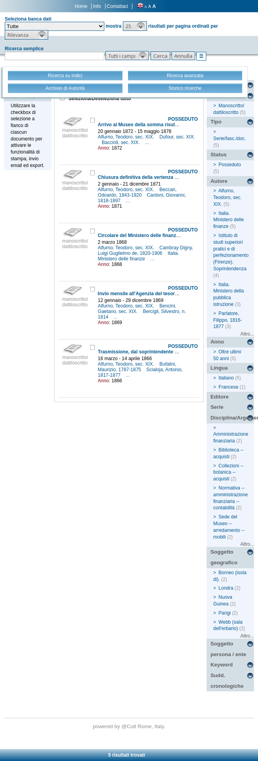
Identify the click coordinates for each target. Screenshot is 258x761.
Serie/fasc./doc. (229, 138)
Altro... (247, 334)
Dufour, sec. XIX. (177, 137)
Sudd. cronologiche (227, 680)
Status (219, 155)
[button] (135, 26)
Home (81, 6)
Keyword (222, 665)
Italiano (226, 378)
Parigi (224, 613)
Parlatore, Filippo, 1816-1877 (227, 320)
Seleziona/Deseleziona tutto (99, 98)
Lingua (219, 368)
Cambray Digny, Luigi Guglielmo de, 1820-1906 (145, 250)
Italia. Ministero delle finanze (138, 256)
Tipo (216, 122)
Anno (217, 342)
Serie (217, 407)
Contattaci (117, 6)
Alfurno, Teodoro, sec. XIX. (127, 137)
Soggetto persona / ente (228, 649)
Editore (220, 397)
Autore (219, 181)
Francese (228, 387)
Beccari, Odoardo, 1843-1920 (137, 192)
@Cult (129, 726)
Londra (225, 588)
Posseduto (229, 164)
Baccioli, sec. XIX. (121, 142)
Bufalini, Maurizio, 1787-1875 (137, 366)
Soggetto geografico (224, 557)
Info (97, 6)
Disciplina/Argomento (232, 418)
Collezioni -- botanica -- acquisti (228, 472)
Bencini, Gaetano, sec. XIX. (137, 308)
